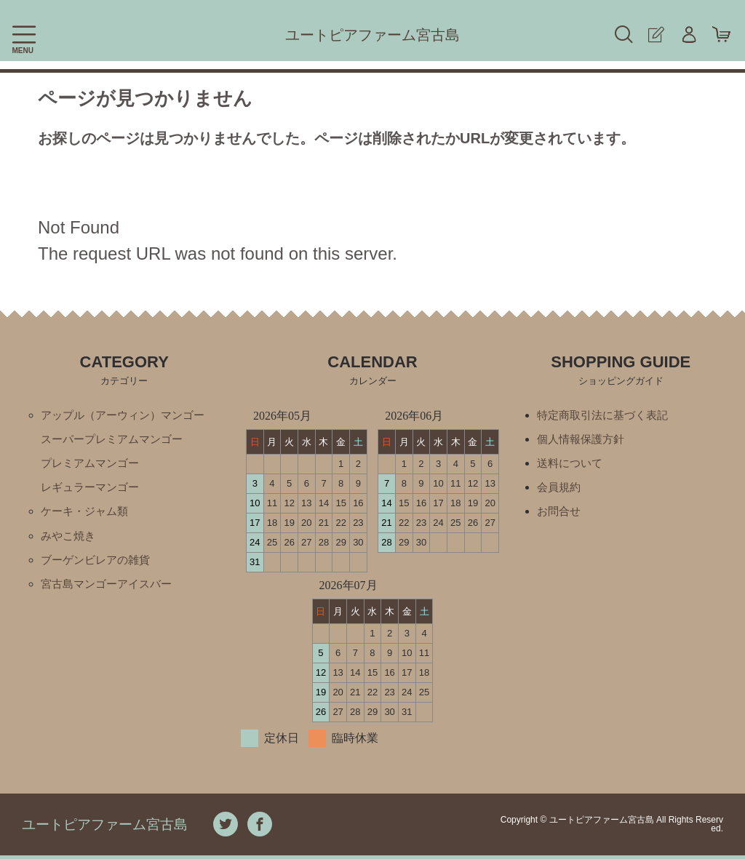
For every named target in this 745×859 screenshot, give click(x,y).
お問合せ (560, 514)
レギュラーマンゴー (93, 489)
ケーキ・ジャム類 (87, 514)
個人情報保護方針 (583, 440)
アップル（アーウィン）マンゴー (128, 415)
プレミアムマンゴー (93, 464)
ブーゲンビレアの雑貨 (99, 563)
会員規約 (560, 489)
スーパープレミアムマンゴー (116, 440)
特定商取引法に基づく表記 (607, 415)
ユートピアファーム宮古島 (372, 35)
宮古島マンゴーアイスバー (110, 588)
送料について (572, 464)
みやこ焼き (70, 538)
